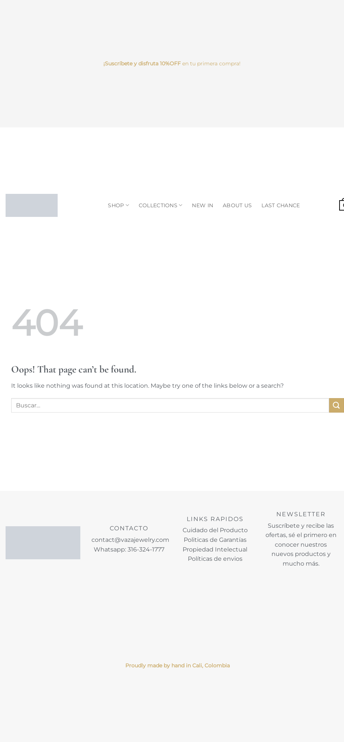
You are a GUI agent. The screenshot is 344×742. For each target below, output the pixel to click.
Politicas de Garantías (215, 539)
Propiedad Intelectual (215, 549)
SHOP (118, 205)
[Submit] (336, 405)
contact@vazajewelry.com (130, 539)
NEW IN (202, 205)
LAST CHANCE (280, 205)
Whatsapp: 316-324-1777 (129, 549)
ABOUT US (237, 205)
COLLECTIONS (161, 205)
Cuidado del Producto (215, 530)
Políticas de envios (215, 558)
